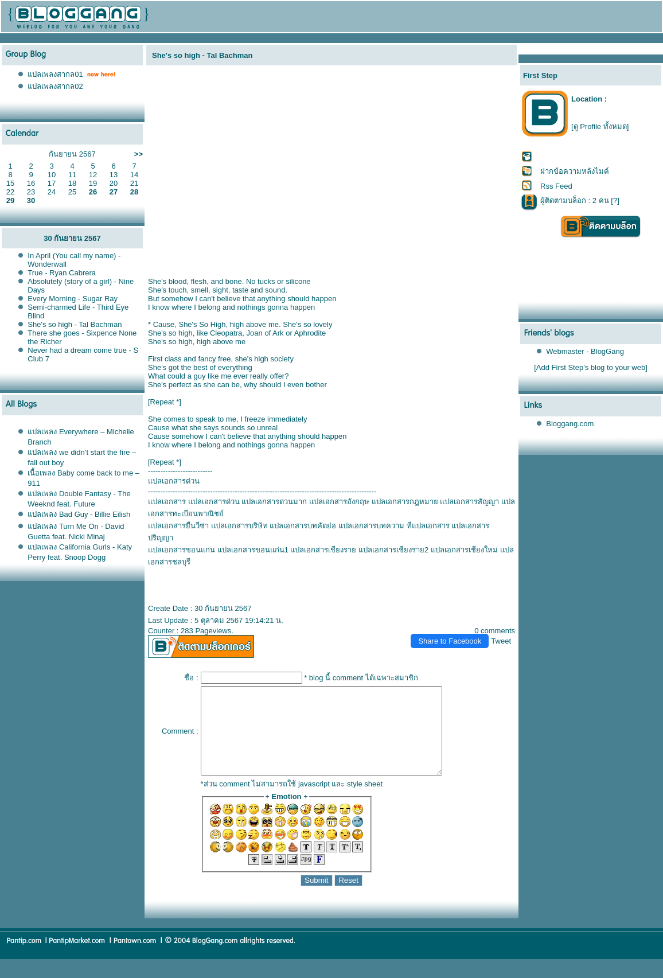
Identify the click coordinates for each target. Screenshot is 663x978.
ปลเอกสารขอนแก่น (181, 550)
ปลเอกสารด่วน (214, 501)
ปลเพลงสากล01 (55, 74)
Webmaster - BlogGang (585, 351)
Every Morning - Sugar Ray (73, 298)
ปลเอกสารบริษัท (239, 525)
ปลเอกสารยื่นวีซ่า (178, 525)
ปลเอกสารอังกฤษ (339, 501)
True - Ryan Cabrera (62, 272)
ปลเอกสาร (167, 501)
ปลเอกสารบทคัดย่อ (303, 525)
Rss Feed (556, 186)
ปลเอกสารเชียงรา (323, 550)
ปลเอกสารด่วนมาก (274, 501)
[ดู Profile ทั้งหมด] (600, 126)
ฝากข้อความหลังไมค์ (574, 171)
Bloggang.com (570, 423)
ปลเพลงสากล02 (55, 86)
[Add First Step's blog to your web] (591, 367)
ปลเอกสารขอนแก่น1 (252, 550)
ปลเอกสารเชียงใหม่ (464, 550)
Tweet (501, 641)
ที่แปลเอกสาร (428, 525)
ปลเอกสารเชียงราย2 (393, 550)
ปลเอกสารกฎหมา (405, 501)
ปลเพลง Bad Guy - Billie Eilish (79, 514)
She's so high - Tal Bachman (75, 324)
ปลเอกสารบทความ (371, 525)
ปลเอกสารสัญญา (469, 501)
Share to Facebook (449, 641)
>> (138, 154)
